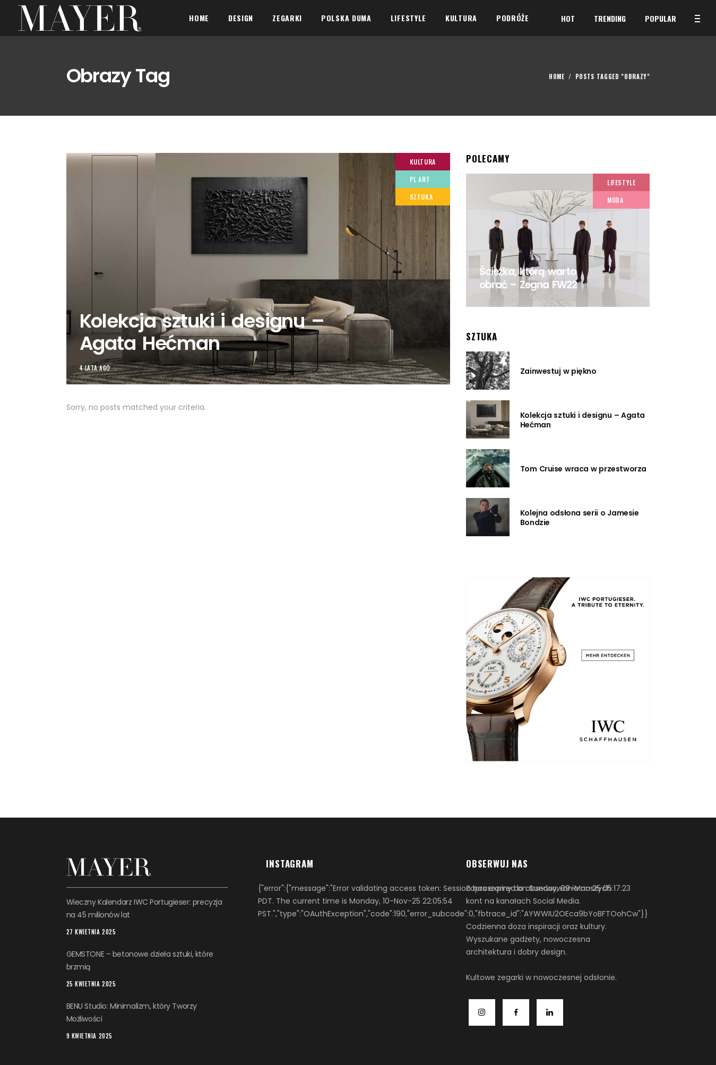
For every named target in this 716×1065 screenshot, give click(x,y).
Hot (568, 18)
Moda (615, 199)
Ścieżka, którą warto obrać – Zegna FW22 (528, 278)
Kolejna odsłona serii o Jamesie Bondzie (579, 518)
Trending (610, 18)
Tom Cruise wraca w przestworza (583, 468)
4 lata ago (95, 368)
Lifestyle (621, 182)
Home (557, 76)
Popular (660, 18)
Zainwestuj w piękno (558, 371)
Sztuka (421, 196)
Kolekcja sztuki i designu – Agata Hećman (202, 331)
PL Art (420, 179)
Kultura (423, 161)
